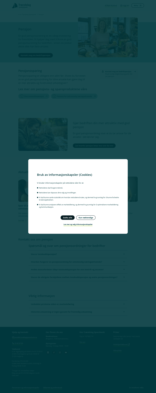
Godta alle (67, 217)
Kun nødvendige (86, 217)
